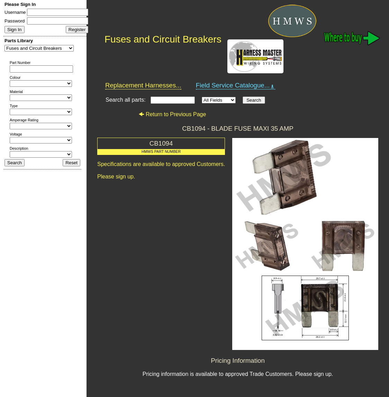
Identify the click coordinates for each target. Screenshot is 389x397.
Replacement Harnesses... (143, 85)
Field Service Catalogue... (235, 85)
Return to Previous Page (172, 114)
